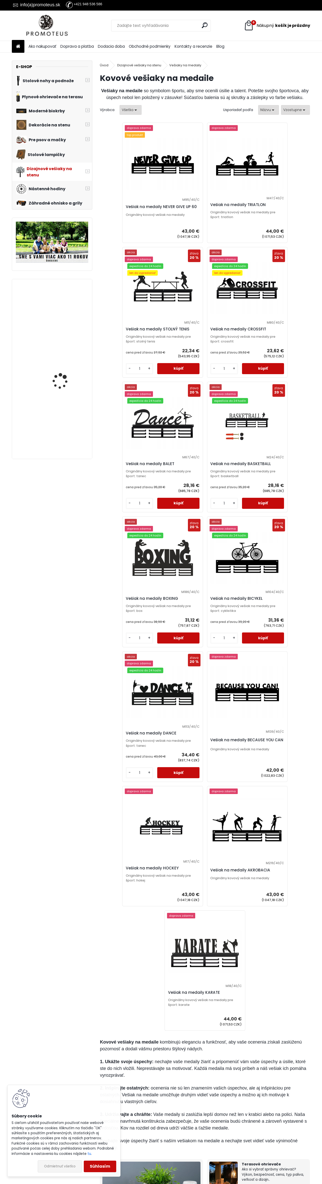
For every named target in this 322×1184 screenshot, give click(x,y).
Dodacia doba (111, 46)
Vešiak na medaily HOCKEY (201, 636)
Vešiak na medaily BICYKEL (201, 496)
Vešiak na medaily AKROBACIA (263, 639)
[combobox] (268, 110)
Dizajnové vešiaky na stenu (139, 65)
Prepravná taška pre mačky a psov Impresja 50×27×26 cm (66, 307)
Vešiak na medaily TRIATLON (203, 214)
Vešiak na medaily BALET (199, 353)
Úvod (104, 65)
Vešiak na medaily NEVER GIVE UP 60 (129, 216)
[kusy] (256, 255)
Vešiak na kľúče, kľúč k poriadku (271, 1016)
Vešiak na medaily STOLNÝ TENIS (271, 207)
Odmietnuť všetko (59, 1166)
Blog (220, 46)
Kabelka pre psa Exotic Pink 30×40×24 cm (65, 416)
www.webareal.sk (181, 1179)
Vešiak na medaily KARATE (201, 761)
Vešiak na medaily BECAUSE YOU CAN (132, 639)
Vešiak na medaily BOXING (131, 496)
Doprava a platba (77, 46)
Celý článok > (187, 1039)
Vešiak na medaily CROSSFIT (133, 353)
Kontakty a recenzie (193, 46)
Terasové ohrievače (261, 933)
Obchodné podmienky (150, 46)
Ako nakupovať (42, 46)
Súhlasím (100, 1166)
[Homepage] (18, 46)
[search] (205, 25)
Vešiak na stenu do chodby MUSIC (62, 368)
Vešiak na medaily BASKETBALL (263, 353)
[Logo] (46, 25)
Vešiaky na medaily (185, 65)
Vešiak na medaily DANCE (270, 496)
